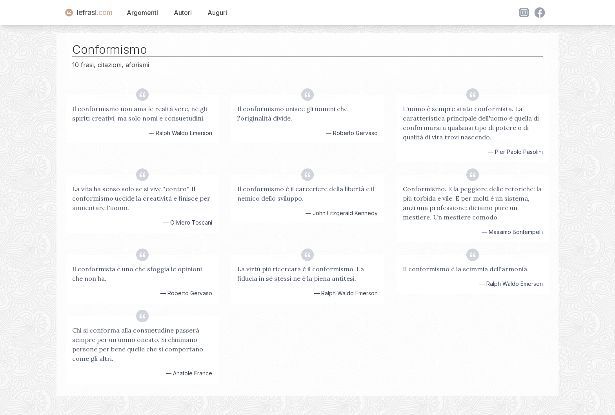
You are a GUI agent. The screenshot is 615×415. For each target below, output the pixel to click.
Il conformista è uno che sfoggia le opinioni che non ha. (137, 273)
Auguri (217, 12)
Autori (183, 12)
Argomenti (142, 12)
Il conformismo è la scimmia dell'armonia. (466, 269)
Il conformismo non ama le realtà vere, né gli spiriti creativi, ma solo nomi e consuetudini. (139, 113)
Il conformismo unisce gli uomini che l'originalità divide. (292, 113)
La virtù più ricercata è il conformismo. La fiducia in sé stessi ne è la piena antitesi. (300, 273)
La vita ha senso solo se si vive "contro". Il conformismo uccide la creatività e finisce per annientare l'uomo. (141, 198)
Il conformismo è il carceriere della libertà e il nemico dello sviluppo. (305, 193)
